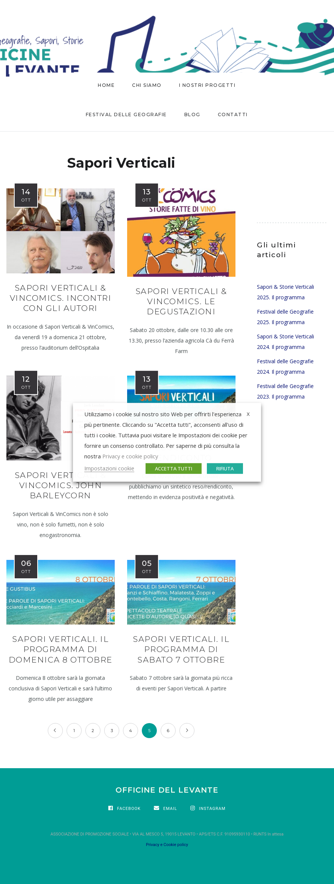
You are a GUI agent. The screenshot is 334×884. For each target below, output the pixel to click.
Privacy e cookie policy (130, 455)
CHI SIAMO (147, 85)
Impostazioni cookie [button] (109, 468)
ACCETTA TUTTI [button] (173, 468)
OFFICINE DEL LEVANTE (167, 790)
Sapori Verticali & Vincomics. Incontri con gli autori (61, 298)
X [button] (248, 413)
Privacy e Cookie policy (167, 844)
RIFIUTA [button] (225, 468)
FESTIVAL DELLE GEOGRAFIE (126, 114)
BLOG (192, 114)
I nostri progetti (207, 85)
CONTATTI (233, 114)
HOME (106, 85)
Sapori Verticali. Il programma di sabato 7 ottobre (181, 649)
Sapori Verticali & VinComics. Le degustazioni (181, 302)
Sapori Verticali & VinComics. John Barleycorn (60, 485)
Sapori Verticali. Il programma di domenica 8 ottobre (60, 649)
